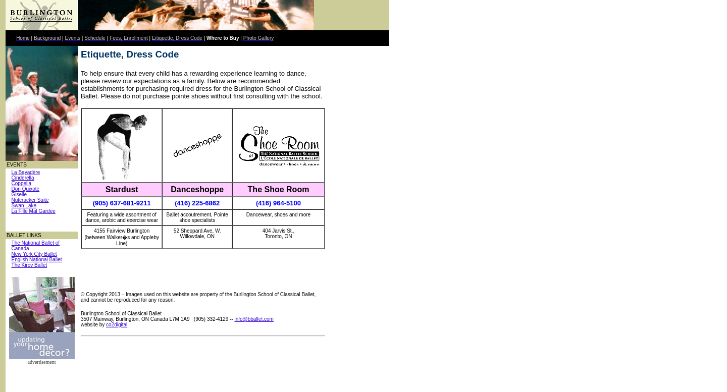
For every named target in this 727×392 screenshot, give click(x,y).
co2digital (116, 324)
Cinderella (23, 178)
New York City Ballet (34, 254)
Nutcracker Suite (30, 200)
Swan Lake (24, 205)
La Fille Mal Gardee (34, 211)
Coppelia (21, 183)
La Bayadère (26, 172)
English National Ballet (37, 259)
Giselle (19, 194)
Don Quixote (26, 189)
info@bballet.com (253, 319)
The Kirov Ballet (29, 265)
